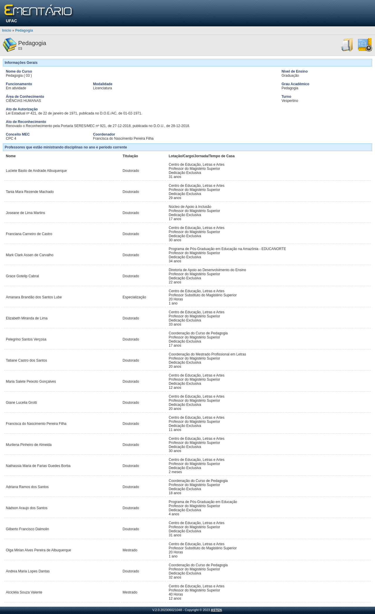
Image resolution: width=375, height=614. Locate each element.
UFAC (11, 20)
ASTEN (216, 610)
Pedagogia (24, 30)
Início (6, 30)
